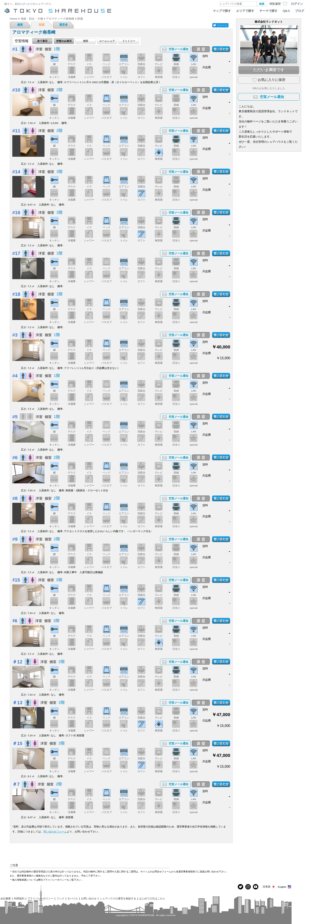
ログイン (297, 3)
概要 (20, 24)
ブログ (299, 11)
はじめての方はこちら (152, 898)
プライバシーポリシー (40, 898)
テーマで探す (268, 11)
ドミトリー (128, 41)
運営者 (63, 24)
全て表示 (42, 41)
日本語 (269, 886)
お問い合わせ (89, 898)
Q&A (286, 11)
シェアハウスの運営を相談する (118, 898)
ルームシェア (107, 41)
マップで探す (222, 11)
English (285, 886)
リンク (60, 898)
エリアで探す (245, 11)
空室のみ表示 (64, 41)
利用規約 (19, 898)
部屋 (41, 24)
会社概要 (5, 898)
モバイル (72, 898)
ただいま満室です (268, 70)
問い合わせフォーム (55, 831)
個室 (85, 41)
